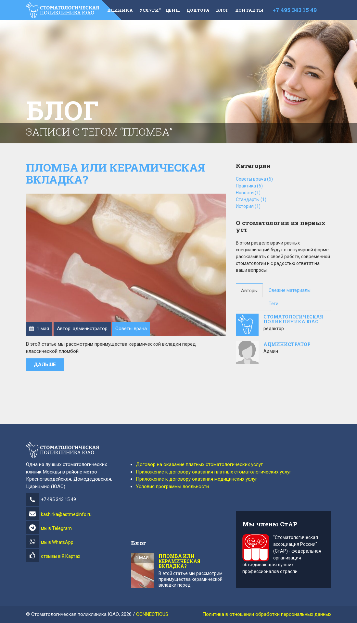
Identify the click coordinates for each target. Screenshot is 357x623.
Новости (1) (248, 192)
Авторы (249, 290)
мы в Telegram (56, 528)
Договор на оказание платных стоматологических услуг (199, 464)
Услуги (149, 10)
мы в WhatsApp (57, 542)
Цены (172, 10)
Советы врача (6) (254, 179)
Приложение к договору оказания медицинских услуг (196, 479)
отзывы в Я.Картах (60, 556)
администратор (287, 344)
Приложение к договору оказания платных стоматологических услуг (213, 472)
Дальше (45, 364)
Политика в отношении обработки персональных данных (266, 614)
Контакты (249, 10)
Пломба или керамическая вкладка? (115, 173)
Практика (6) (249, 185)
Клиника (120, 10)
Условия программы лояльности (172, 486)
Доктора (198, 10)
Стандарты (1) (251, 199)
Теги (273, 303)
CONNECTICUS (152, 614)
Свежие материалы (290, 290)
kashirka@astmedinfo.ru (59, 514)
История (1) (248, 206)
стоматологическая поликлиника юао (293, 319)
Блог (222, 10)
